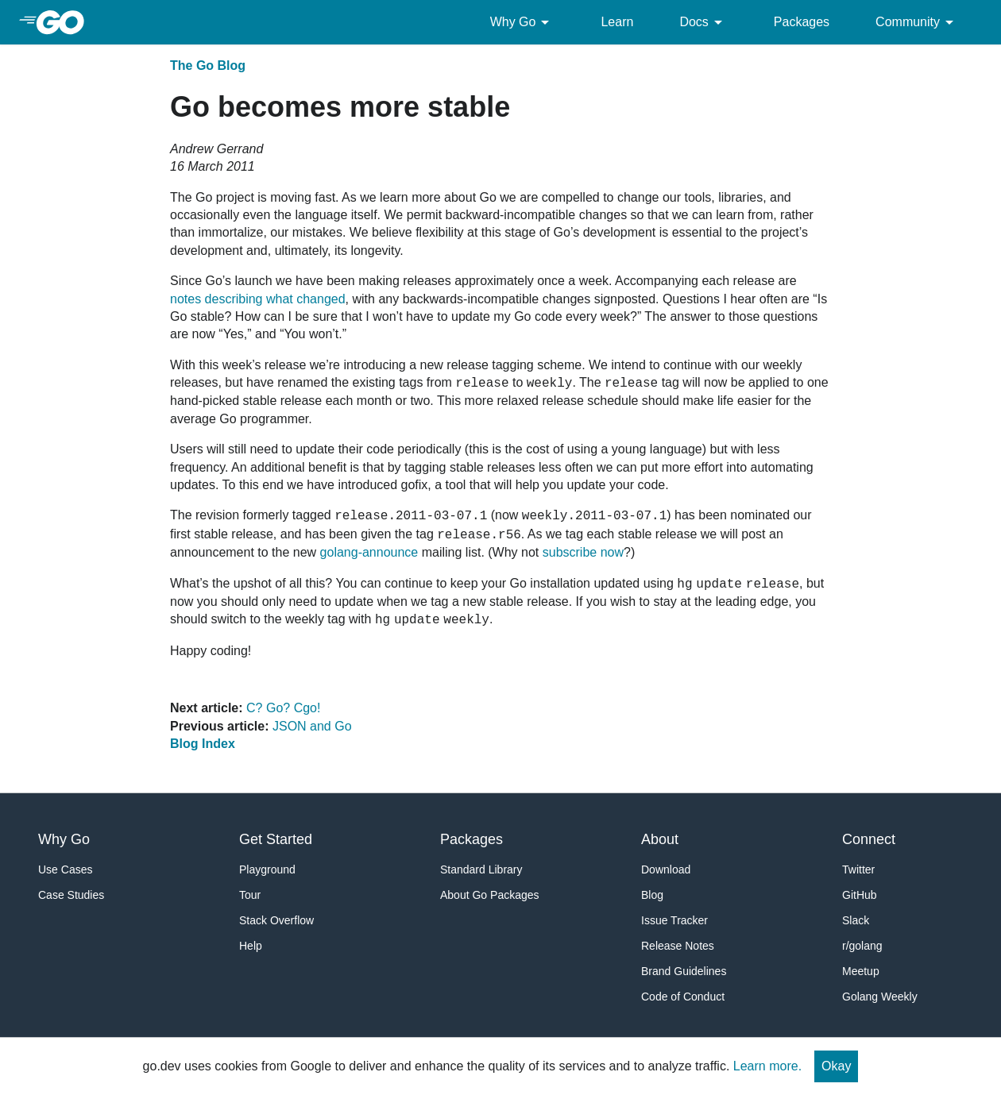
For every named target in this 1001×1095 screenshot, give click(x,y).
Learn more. (767, 1066)
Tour (250, 895)
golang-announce (369, 552)
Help (250, 945)
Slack (855, 920)
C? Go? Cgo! (283, 708)
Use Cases (65, 869)
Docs (703, 22)
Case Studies (71, 895)
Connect (868, 839)
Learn (617, 22)
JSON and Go (312, 726)
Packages (801, 22)
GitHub (859, 895)
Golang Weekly (880, 996)
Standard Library (481, 869)
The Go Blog (207, 65)
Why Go (522, 22)
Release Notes (677, 945)
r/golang (862, 945)
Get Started (275, 839)
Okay (836, 1066)
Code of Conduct (683, 996)
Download (665, 869)
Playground (267, 869)
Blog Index (202, 743)
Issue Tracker (674, 920)
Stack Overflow (276, 920)
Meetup (860, 971)
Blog (652, 895)
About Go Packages (489, 895)
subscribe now (583, 552)
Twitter (858, 869)
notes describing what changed (258, 299)
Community (917, 22)
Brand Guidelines (683, 971)
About (659, 839)
